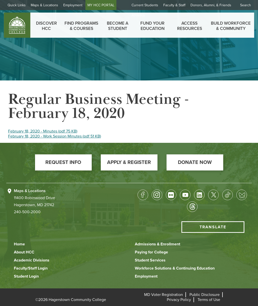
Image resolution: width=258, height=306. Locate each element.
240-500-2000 (27, 211)
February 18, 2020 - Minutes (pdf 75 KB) (42, 131)
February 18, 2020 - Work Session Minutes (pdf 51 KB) (54, 136)
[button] (63, 162)
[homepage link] (17, 25)
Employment (74, 5)
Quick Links (19, 5)
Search (245, 5)
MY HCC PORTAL (102, 5)
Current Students (145, 5)
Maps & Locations (46, 5)
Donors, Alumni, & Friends (210, 5)
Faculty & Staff (174, 5)
